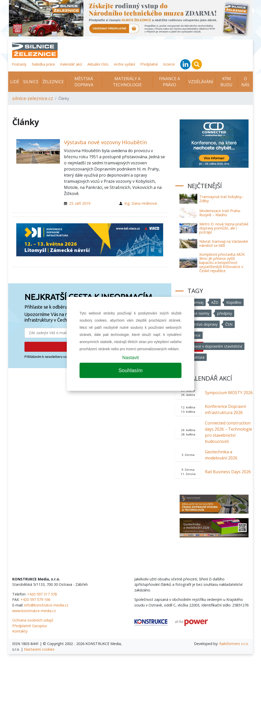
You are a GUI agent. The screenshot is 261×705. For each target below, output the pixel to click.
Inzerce (169, 64)
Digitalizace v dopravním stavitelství (212, 346)
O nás (245, 82)
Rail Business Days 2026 (228, 472)
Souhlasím (131, 370)
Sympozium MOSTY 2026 (229, 392)
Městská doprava (83, 82)
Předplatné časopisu (29, 625)
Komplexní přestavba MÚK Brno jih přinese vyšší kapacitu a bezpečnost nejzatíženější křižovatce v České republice (222, 262)
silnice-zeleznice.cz (32, 98)
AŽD (214, 302)
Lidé (14, 81)
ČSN (228, 324)
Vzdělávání (200, 81)
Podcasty (19, 64)
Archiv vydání (124, 64)
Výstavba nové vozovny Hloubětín (105, 142)
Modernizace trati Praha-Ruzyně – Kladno (220, 212)
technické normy (195, 313)
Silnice (30, 81)
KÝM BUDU (226, 82)
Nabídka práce (43, 64)
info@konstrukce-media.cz (46, 605)
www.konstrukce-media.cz (34, 610)
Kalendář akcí (71, 64)
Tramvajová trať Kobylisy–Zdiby (221, 198)
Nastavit (130, 357)
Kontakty (20, 631)
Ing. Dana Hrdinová (140, 203)
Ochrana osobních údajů (32, 620)
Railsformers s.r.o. (234, 643)
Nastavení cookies (39, 649)
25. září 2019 (79, 203)
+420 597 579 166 (35, 599)
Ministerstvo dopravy (199, 324)
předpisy (224, 313)
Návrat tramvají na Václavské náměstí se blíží (223, 243)
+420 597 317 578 (42, 594)
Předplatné (149, 64)
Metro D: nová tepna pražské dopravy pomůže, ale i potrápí (224, 228)
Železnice (53, 81)
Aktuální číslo (98, 64)
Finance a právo (169, 82)
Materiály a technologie (127, 82)
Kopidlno (233, 302)
